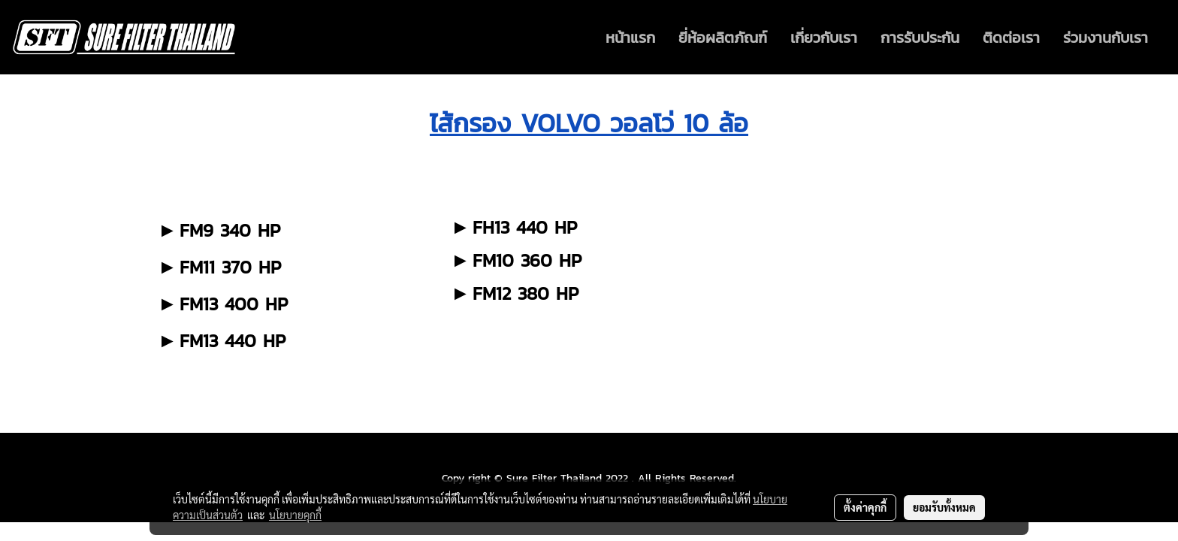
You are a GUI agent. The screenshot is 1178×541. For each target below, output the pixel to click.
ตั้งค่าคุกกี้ (865, 507)
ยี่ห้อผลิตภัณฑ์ (722, 37)
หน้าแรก (630, 37)
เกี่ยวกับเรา (823, 37)
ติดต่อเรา (1011, 37)
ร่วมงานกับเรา (1105, 37)
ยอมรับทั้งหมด (944, 507)
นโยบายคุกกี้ (295, 514)
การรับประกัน (919, 37)
